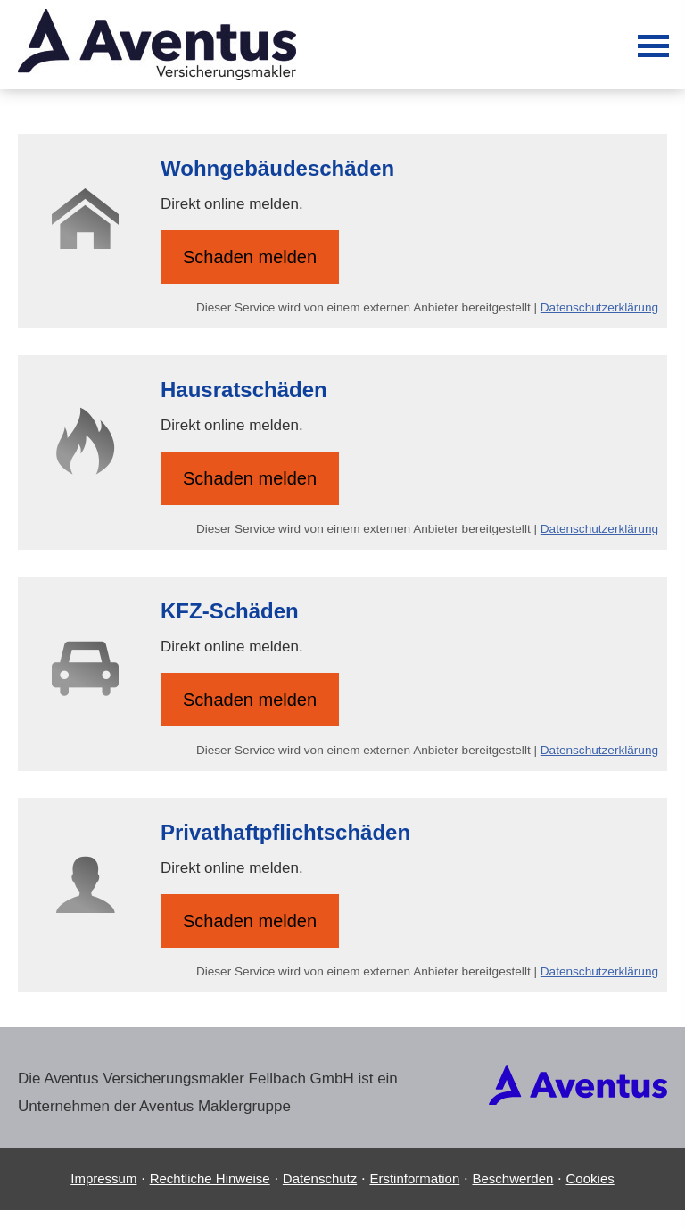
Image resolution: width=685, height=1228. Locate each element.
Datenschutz (320, 1178)
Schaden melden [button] (250, 257)
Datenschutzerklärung (599, 307)
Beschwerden (512, 1178)
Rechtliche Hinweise (210, 1178)
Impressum (103, 1178)
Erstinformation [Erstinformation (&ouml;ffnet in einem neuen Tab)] (414, 1178)
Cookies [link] (590, 1178)
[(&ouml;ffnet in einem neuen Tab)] (578, 1099)
